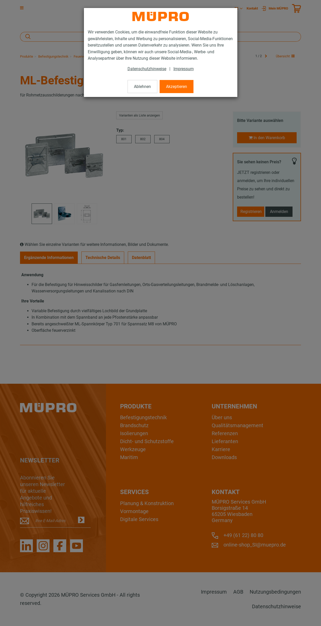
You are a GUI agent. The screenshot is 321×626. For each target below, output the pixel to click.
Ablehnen (142, 86)
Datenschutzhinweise (147, 68)
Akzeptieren (176, 86)
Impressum (183, 68)
